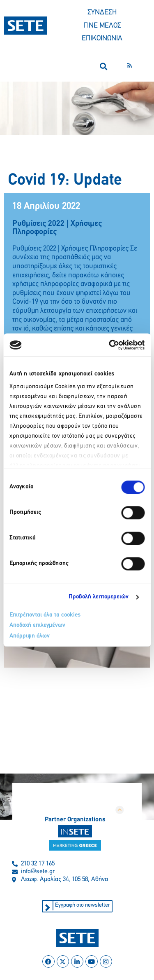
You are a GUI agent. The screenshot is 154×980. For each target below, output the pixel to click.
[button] (103, 66)
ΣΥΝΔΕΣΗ (102, 12)
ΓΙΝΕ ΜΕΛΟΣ (102, 26)
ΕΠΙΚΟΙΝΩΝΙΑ (102, 38)
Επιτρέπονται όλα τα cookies (44, 615)
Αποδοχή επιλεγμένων (37, 625)
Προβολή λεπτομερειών (99, 597)
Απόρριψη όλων (29, 636)
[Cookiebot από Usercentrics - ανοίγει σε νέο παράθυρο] (110, 345)
